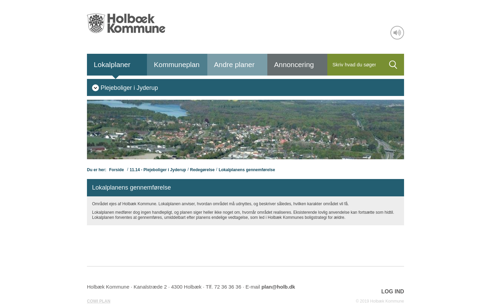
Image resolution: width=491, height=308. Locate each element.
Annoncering (294, 64)
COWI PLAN (98, 301)
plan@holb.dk (278, 287)
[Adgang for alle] (397, 32)
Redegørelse (202, 169)
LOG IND (392, 291)
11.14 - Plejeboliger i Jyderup (158, 169)
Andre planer (234, 64)
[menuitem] (125, 87)
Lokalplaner (112, 64)
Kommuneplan (176, 64)
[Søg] (354, 65)
